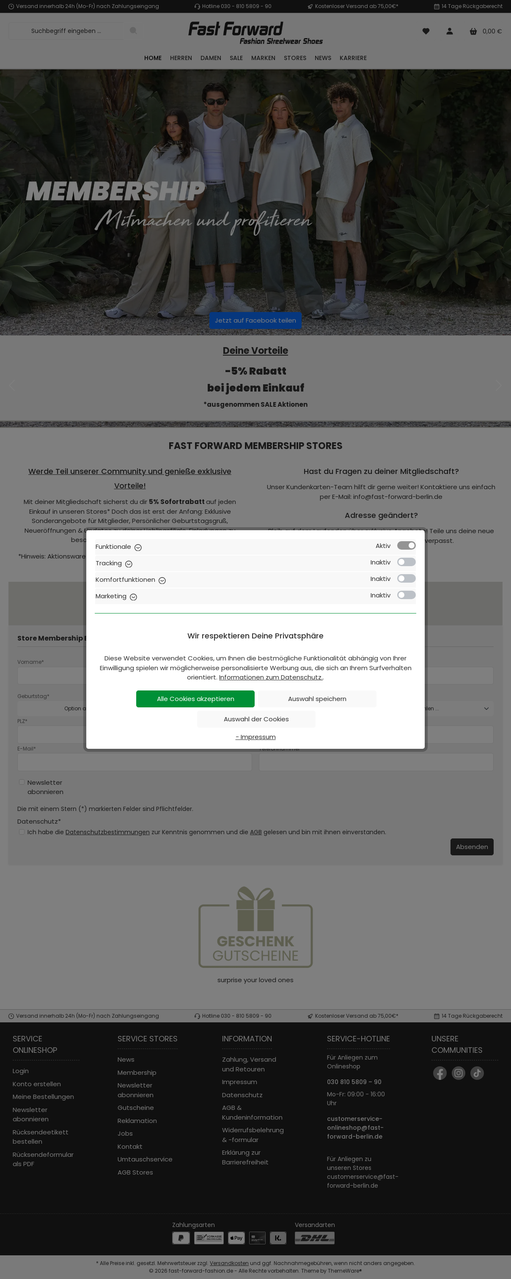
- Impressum (256, 736)
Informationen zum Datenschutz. (271, 677)
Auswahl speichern (317, 698)
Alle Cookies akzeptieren (195, 698)
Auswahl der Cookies (256, 719)
